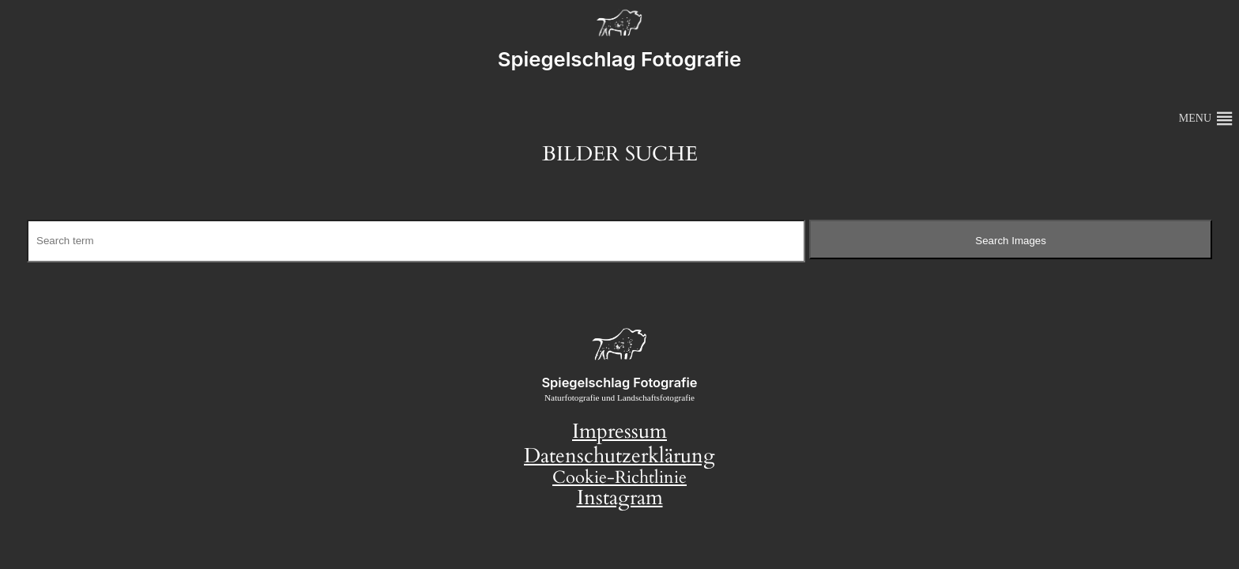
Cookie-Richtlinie (619, 477)
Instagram (620, 497)
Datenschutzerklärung (619, 456)
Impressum (619, 431)
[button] (1195, 118)
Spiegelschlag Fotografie (619, 59)
